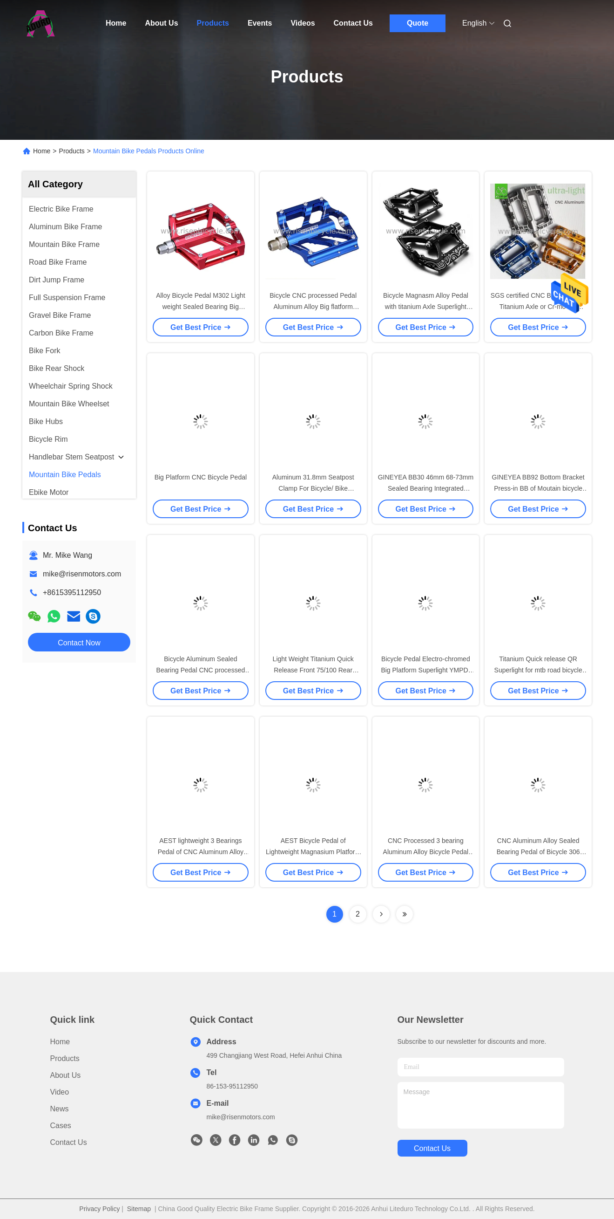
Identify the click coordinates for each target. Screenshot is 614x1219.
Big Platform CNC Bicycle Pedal (201, 477)
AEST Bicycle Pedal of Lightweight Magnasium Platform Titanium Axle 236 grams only (313, 852)
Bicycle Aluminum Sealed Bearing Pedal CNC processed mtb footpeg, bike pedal (200, 670)
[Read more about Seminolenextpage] (381, 914)
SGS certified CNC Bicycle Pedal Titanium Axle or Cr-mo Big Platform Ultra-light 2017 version (538, 307)
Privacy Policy (99, 1208)
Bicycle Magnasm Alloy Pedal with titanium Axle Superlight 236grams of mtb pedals (425, 307)
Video (59, 1092)
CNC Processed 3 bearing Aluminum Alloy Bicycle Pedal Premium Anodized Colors (426, 852)
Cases (60, 1126)
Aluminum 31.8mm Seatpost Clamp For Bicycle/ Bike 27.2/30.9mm (313, 488)
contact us (432, 1148)
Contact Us (353, 23)
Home (116, 23)
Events (260, 23)
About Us (161, 23)
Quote (417, 23)
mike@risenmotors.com (82, 574)
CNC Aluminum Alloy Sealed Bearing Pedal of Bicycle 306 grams (538, 852)
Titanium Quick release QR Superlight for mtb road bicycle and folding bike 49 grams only (538, 670)
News (59, 1109)
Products (213, 23)
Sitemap (139, 1208)
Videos (302, 23)
